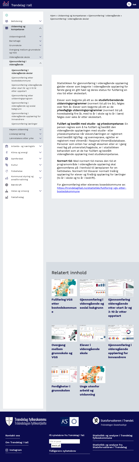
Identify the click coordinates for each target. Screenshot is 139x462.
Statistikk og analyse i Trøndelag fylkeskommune (112, 436)
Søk (134, 4)
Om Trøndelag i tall (17, 442)
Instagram (16, 449)
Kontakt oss (12, 435)
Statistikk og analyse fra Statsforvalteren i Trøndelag (110, 446)
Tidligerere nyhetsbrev (62, 451)
